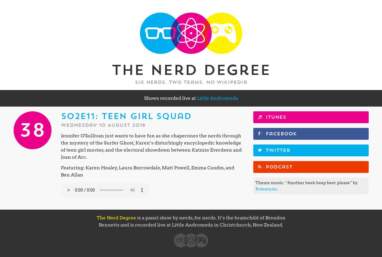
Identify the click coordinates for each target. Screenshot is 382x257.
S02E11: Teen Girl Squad (126, 116)
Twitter (278, 150)
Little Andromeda (217, 98)
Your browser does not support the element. (105, 190)
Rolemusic (266, 189)
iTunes (276, 117)
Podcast (279, 167)
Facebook (281, 133)
